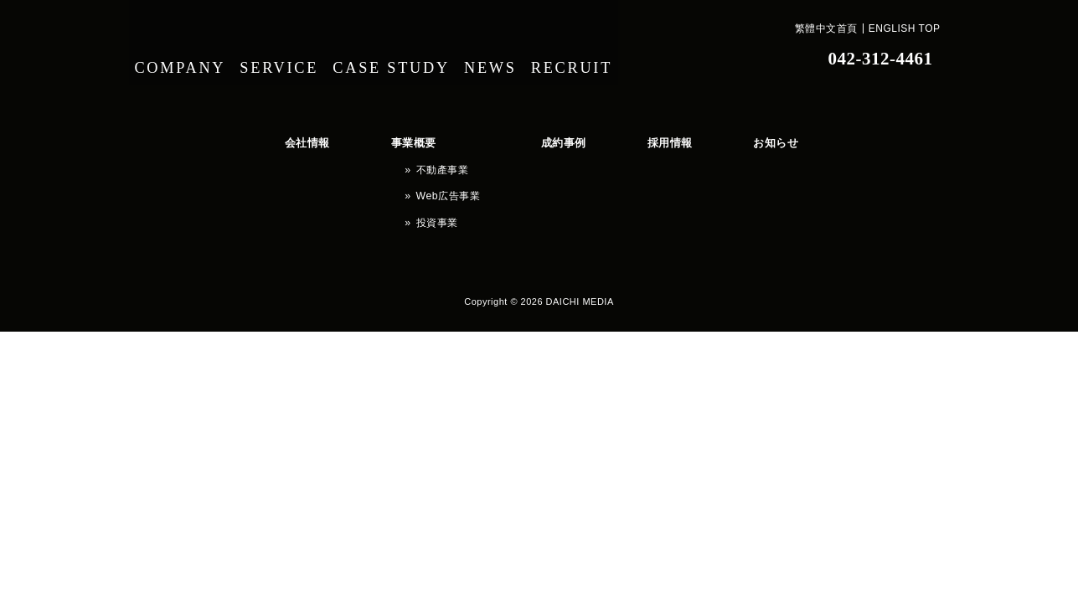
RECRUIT (602, 58)
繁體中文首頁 (826, 28)
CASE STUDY (406, 58)
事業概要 (368, 139)
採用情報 (554, 139)
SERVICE (288, 58)
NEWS (511, 58)
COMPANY (183, 58)
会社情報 (292, 139)
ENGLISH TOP (905, 28)
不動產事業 (389, 155)
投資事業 (384, 187)
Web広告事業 (394, 171)
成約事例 (478, 139)
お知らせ (629, 139)
